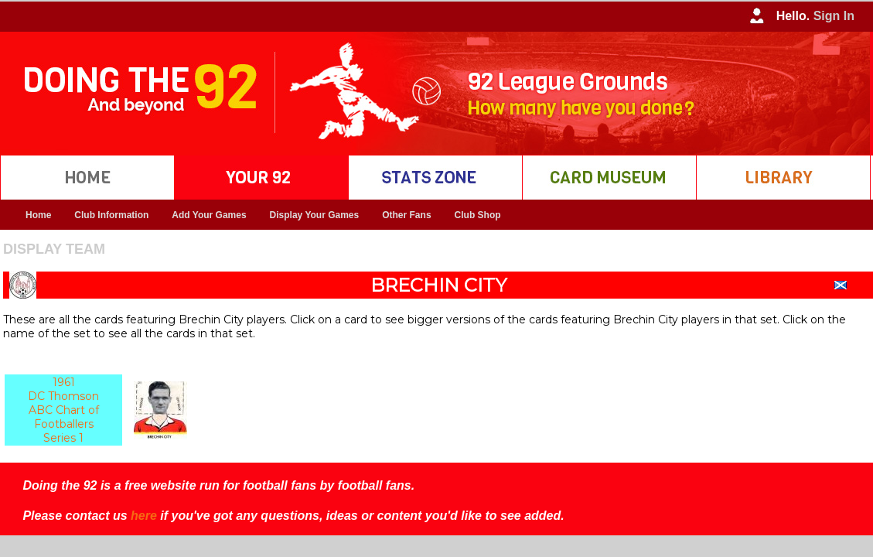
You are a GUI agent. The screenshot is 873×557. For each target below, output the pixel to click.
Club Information (111, 215)
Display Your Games (315, 215)
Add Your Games (209, 215)
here (144, 515)
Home (38, 215)
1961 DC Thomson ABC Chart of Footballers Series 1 (63, 410)
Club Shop (478, 215)
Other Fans (406, 215)
